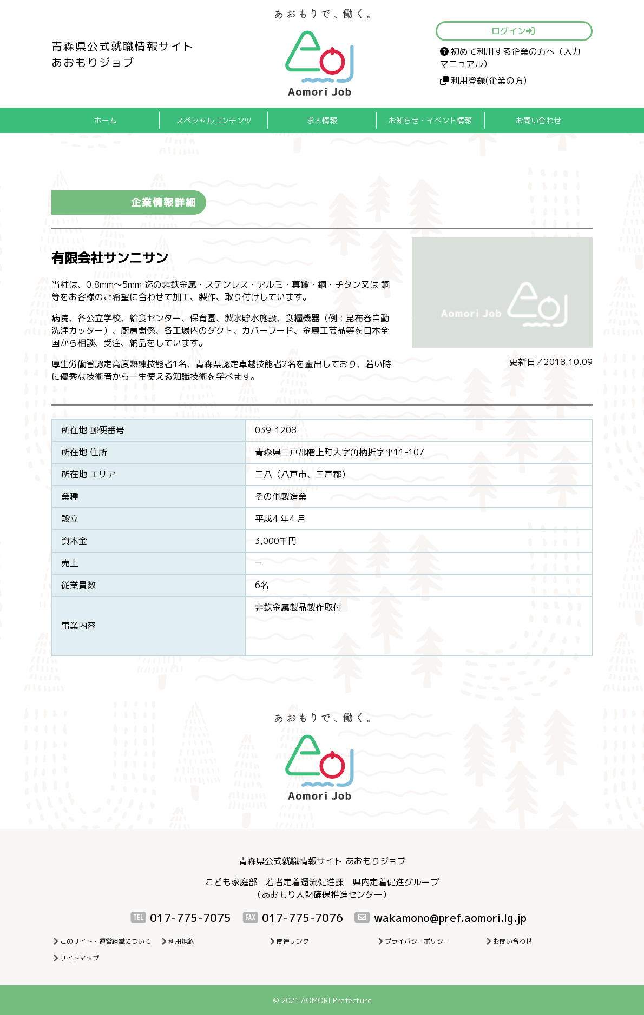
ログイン (513, 31)
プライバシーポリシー (417, 941)
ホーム (105, 120)
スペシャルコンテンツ (214, 120)
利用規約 (181, 941)
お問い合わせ (538, 120)
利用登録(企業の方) (483, 81)
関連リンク (293, 941)
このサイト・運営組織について (105, 941)
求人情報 (322, 120)
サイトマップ (79, 958)
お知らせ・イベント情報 (430, 120)
